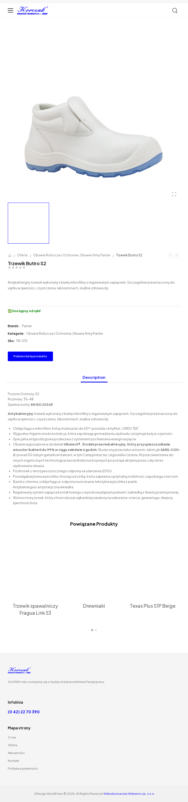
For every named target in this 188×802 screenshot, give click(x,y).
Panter (27, 326)
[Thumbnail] (35, 559)
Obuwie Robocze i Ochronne (48, 333)
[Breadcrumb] (9, 255)
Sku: (11, 341)
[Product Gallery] (174, 194)
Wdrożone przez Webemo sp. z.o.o (129, 793)
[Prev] (170, 255)
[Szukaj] (175, 10)
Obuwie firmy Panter (87, 333)
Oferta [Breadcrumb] (22, 255)
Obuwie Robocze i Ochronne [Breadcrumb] (55, 255)
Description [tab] (94, 377)
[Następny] (177, 255)
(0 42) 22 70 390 (24, 711)
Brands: (14, 326)
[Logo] (32, 10)
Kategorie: (16, 333)
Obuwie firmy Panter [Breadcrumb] (95, 255)
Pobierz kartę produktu (30, 356)
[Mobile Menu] (10, 10)
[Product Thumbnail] (94, 114)
